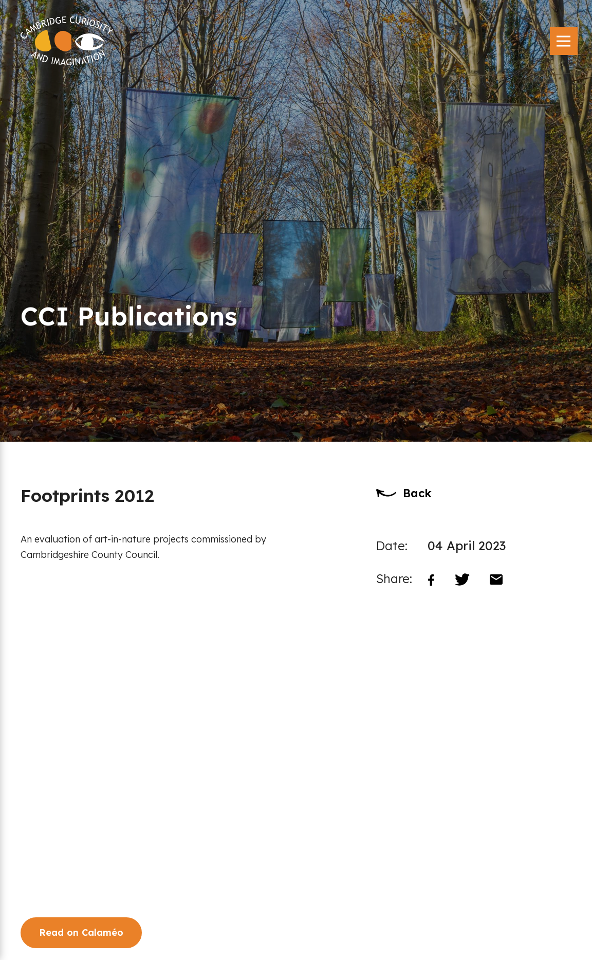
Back (417, 493)
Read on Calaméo (81, 932)
